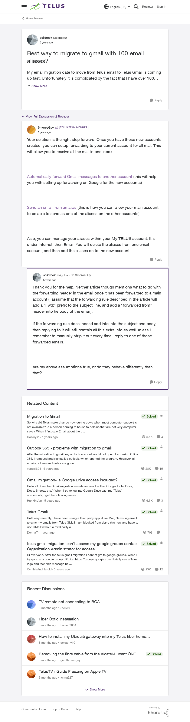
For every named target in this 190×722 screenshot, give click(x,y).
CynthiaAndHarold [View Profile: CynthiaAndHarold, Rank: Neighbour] (39, 569)
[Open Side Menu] (24, 6)
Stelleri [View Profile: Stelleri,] (65, 607)
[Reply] (156, 100)
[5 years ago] (49, 436)
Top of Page (60, 709)
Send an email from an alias (51, 207)
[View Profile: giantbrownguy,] (31, 656)
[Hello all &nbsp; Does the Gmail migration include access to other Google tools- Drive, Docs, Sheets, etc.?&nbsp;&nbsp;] (82, 490)
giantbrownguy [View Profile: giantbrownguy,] (70, 660)
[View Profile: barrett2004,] (31, 621)
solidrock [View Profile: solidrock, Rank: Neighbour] (46, 37)
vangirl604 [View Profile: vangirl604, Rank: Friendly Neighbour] (34, 468)
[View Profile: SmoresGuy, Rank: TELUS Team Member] (31, 129)
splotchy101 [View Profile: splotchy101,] (68, 642)
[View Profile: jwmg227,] (31, 674)
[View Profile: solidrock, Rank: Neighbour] (32, 39)
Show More (37, 86)
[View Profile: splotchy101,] (31, 639)
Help (78, 709)
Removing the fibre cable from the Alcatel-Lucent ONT (87, 654)
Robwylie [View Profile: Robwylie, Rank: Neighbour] (33, 436)
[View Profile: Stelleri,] (31, 604)
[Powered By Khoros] (158, 712)
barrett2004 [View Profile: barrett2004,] (68, 625)
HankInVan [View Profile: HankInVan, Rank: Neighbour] (34, 500)
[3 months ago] (48, 607)
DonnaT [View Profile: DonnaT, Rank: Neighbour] (32, 532)
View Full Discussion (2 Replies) (45, 116)
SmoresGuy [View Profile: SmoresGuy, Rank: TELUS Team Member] (46, 127)
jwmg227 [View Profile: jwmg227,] (66, 677)
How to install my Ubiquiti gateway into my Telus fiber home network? (92, 636)
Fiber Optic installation (59, 619)
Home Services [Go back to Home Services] (32, 18)
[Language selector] (117, 6)
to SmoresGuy (81, 275)
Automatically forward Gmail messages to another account (79, 176)
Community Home (34, 709)
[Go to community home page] (48, 6)
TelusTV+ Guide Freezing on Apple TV (73, 671)
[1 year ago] (47, 532)
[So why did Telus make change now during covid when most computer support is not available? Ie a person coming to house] (82, 426)
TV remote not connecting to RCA (69, 601)
